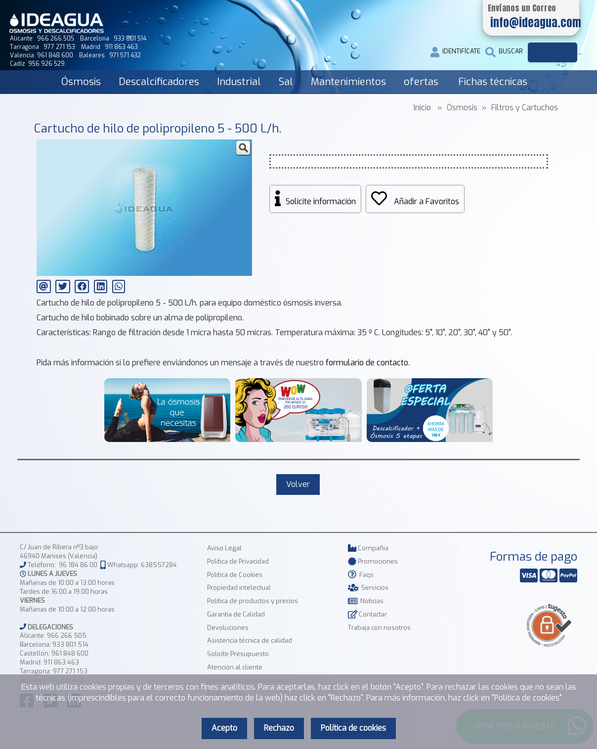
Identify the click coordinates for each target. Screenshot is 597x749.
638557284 (159, 565)
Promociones (373, 561)
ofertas (421, 81)
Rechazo (279, 728)
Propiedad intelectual (239, 587)
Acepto (224, 728)
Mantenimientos (348, 81)
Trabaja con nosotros (379, 627)
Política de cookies (353, 728)
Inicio (422, 107)
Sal (286, 81)
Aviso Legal (224, 548)
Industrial (239, 81)
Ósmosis (81, 81)
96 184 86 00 (78, 565)
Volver (298, 484)
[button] (243, 148)
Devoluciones (228, 627)
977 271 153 (70, 671)
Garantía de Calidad (236, 614)
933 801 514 (70, 644)
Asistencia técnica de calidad (249, 640)
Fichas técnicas (492, 81)
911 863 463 (61, 662)
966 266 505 (66, 635)
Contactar (367, 614)
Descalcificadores (159, 81)
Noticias (366, 601)
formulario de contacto (367, 362)
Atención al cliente (234, 667)
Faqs (361, 575)
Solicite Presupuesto (238, 654)
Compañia (368, 548)
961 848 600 (69, 653)
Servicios (368, 587)
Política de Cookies (234, 575)
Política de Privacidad (238, 561)
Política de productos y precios (252, 601)
